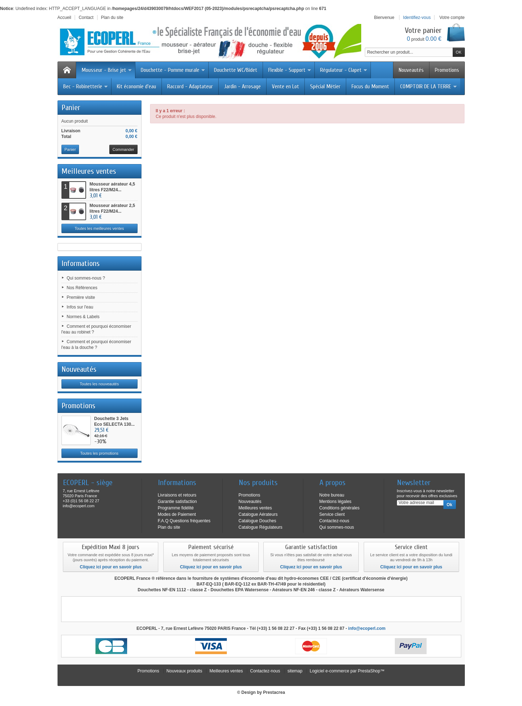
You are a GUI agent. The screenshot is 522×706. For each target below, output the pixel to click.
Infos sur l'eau (80, 307)
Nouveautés (411, 70)
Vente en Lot (285, 86)
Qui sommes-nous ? (86, 278)
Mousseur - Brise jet (106, 70)
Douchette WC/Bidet (235, 70)
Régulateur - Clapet (344, 70)
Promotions (447, 70)
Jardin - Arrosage (242, 86)
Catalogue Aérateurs (258, 514)
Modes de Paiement (177, 514)
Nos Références (82, 287)
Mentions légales (335, 501)
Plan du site (169, 527)
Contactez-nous (334, 520)
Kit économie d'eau (136, 86)
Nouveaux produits (184, 670)
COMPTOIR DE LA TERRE (428, 86)
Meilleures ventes (88, 171)
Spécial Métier (325, 86)
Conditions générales (339, 507)
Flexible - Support (290, 70)
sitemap (294, 670)
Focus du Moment (370, 86)
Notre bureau (331, 495)
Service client (332, 514)
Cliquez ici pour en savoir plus (110, 566)
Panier (70, 107)
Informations (80, 263)
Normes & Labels (83, 316)
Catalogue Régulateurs (261, 527)
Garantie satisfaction (177, 501)
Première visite (81, 297)
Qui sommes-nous (336, 527)
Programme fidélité (176, 507)
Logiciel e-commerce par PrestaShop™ (347, 670)
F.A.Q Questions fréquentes (184, 520)
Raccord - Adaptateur (190, 86)
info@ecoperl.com (367, 628)
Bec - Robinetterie (85, 86)
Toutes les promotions (99, 453)
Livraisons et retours (177, 495)
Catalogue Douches (257, 520)
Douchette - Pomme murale (173, 70)
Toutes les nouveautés (99, 384)
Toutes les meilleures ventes (99, 228)
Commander (123, 149)
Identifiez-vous (417, 17)
